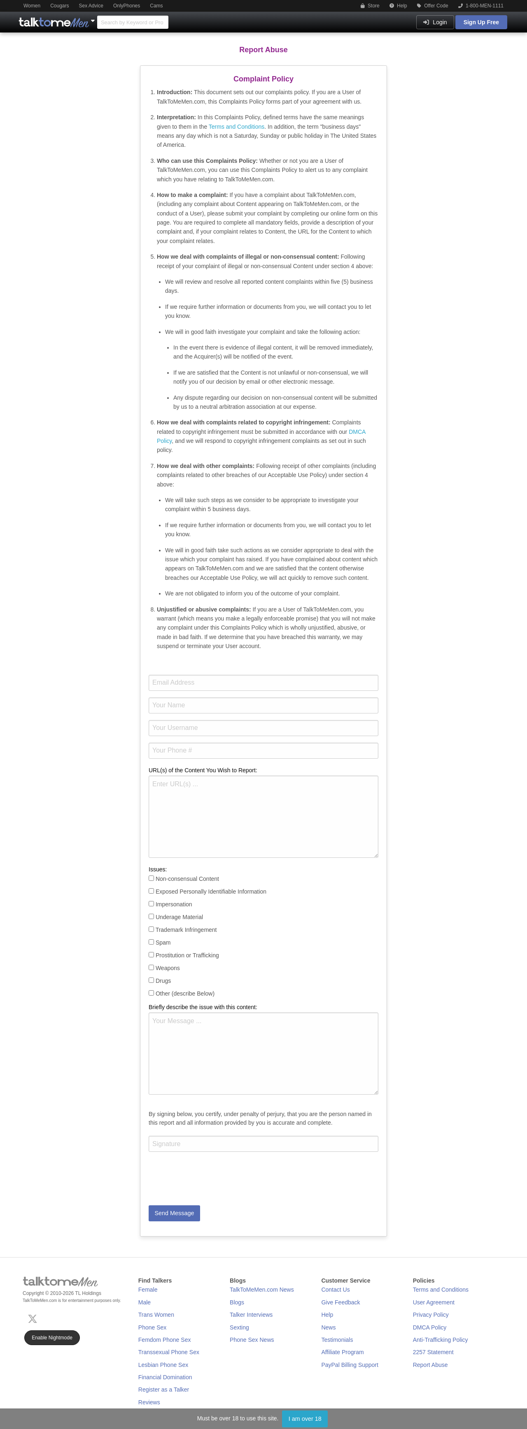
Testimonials (337, 1339)
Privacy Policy (431, 1314)
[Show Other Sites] (94, 18)
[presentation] (211, 1183)
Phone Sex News (252, 1339)
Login (435, 22)
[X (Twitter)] (34, 1317)
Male (144, 1302)
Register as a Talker (163, 1389)
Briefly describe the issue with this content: (203, 1007)
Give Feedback (340, 1302)
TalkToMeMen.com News (262, 1289)
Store (370, 6)
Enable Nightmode (52, 1338)
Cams (156, 6)
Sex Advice (91, 6)
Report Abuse (430, 1365)
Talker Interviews (251, 1314)
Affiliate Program (342, 1352)
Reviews (149, 1402)
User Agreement (434, 1302)
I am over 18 (305, 1418)
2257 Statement (433, 1352)
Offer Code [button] (432, 6)
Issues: (158, 869)
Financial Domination (165, 1377)
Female (148, 1289)
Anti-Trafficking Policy (440, 1339)
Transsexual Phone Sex (168, 1352)
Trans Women (156, 1314)
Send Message (174, 1213)
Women (31, 6)
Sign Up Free (481, 22)
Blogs (237, 1302)
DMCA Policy (430, 1327)
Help (398, 6)
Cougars (59, 6)
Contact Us (335, 1289)
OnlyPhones (126, 6)
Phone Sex (152, 1327)
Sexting (239, 1327)
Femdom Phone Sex (164, 1339)
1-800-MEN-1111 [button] (481, 6)
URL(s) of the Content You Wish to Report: (203, 770)
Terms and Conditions (236, 126)
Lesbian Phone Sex (163, 1365)
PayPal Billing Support (349, 1365)
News (328, 1327)
